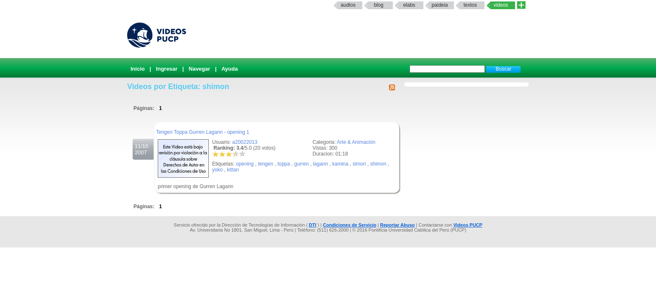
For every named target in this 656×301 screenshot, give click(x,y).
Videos (501, 5)
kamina (340, 164)
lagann (320, 164)
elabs (409, 5)
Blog (379, 5)
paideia (440, 5)
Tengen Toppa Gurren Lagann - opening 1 (202, 132)
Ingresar (166, 69)
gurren (301, 164)
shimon (378, 164)
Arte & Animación (356, 142)
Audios (348, 5)
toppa (283, 164)
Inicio (138, 69)
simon (359, 164)
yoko (217, 170)
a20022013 (244, 142)
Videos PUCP (467, 224)
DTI (312, 224)
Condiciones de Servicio (350, 224)
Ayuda (229, 69)
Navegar (199, 69)
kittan (233, 170)
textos (470, 5)
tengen (265, 164)
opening (245, 164)
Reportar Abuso (397, 224)
